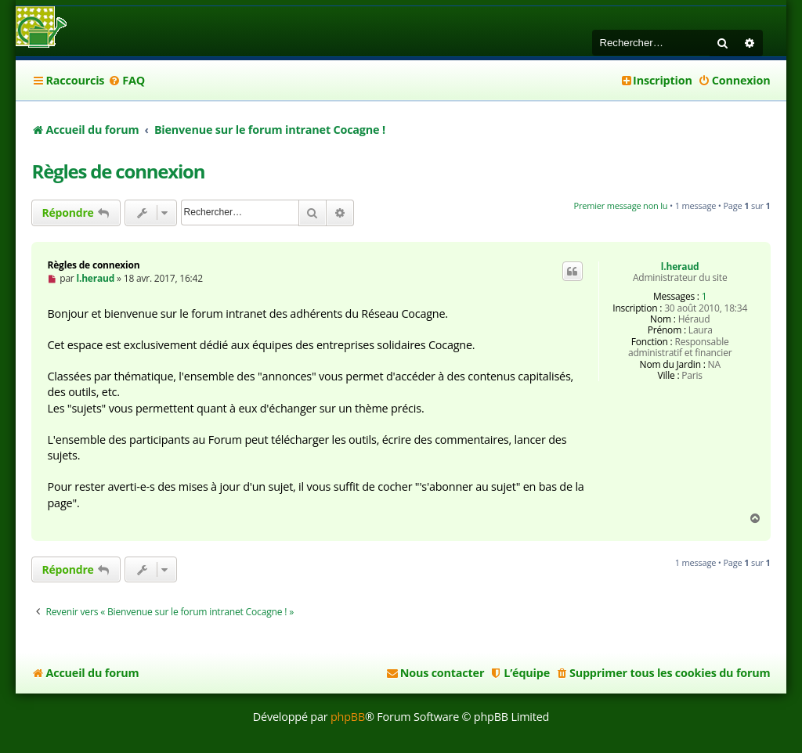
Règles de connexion (117, 171)
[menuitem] (126, 80)
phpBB (348, 716)
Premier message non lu (621, 205)
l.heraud (680, 266)
